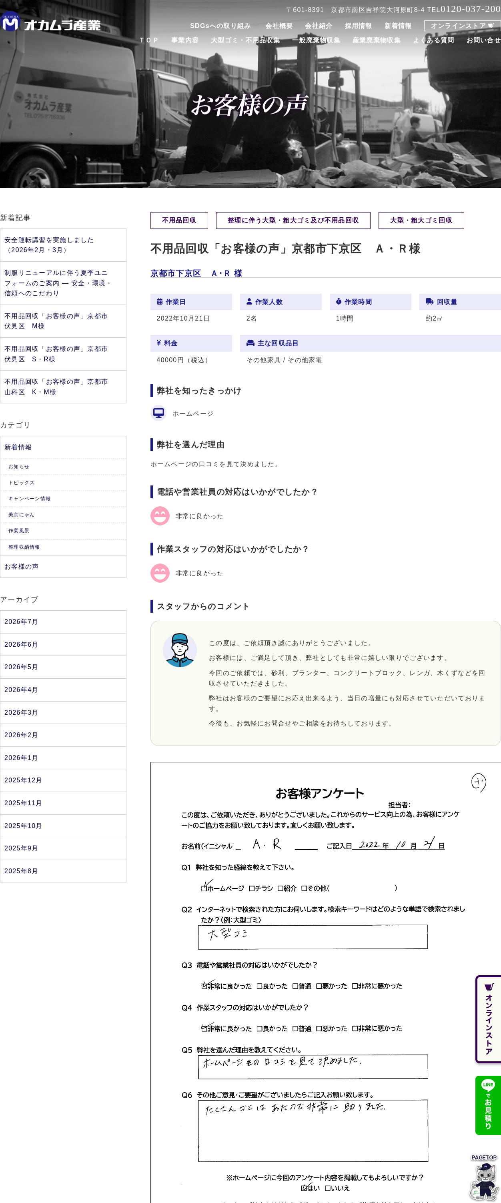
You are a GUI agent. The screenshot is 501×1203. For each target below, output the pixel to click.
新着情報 (398, 25)
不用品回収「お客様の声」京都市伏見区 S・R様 (56, 354)
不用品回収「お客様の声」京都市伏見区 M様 (56, 321)
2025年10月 (23, 825)
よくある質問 (434, 40)
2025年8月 (21, 871)
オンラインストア (458, 25)
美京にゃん (21, 514)
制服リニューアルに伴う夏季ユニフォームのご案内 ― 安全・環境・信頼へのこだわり (58, 283)
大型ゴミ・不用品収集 (245, 40)
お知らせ (19, 466)
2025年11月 (23, 803)
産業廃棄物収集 (377, 40)
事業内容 (185, 40)
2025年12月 (23, 780)
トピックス (21, 482)
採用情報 (359, 25)
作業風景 (19, 530)
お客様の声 (21, 566)
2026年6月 (21, 644)
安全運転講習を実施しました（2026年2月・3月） (49, 245)
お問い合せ (484, 40)
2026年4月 (21, 689)
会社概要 (279, 25)
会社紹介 (319, 25)
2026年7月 (21, 621)
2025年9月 (21, 848)
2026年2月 (21, 735)
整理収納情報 (24, 547)
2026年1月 (21, 757)
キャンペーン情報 (29, 498)
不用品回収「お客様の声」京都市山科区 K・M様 (56, 386)
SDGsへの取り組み (220, 25)
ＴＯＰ (148, 40)
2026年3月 (21, 712)
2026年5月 (21, 667)
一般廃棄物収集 (316, 40)
